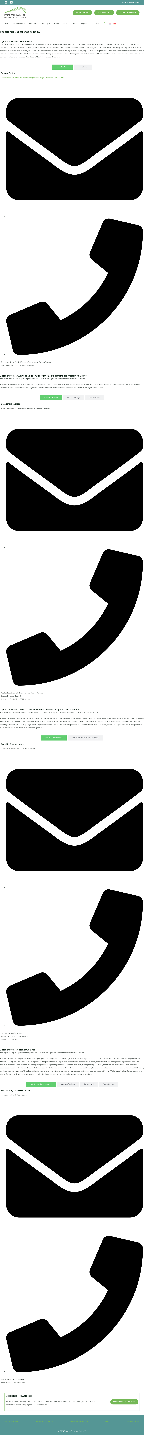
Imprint (107, 1421)
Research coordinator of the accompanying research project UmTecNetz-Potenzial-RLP (33, 77)
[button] (82, 12)
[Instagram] (5, 2)
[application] (23, 23)
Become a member (11, 1421)
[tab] (62, 67)
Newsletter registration (44, 1421)
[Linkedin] (11, 2)
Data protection (133, 1421)
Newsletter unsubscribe (79, 1421)
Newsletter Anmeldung (131, 2)
